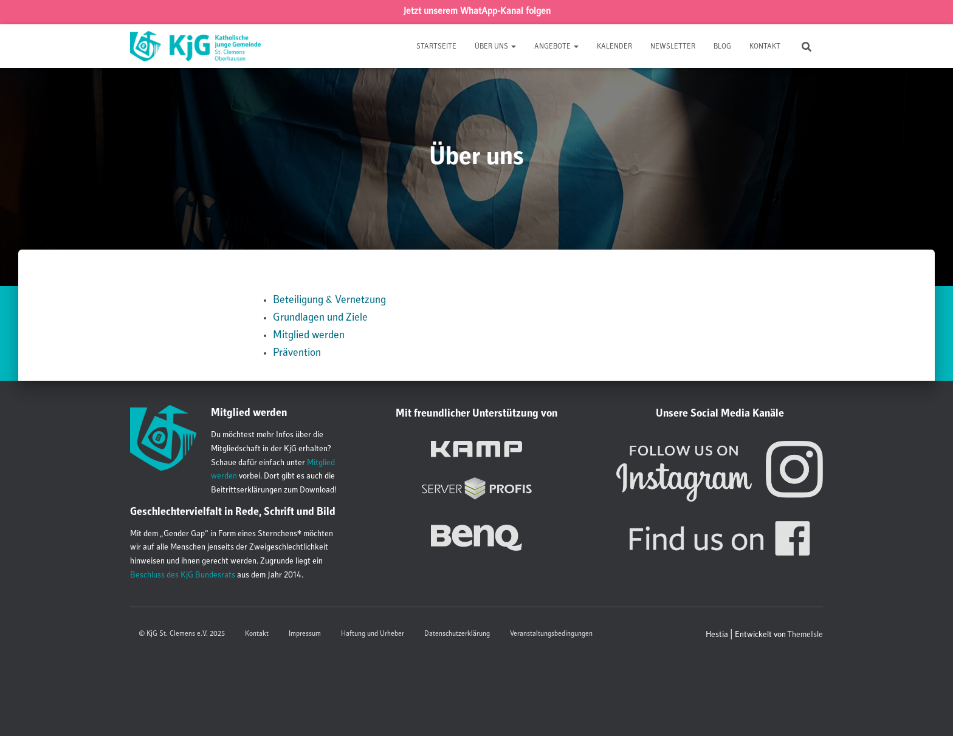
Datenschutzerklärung (457, 634)
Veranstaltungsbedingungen (551, 634)
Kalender (614, 46)
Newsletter (672, 46)
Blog (722, 46)
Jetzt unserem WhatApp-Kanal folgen (477, 12)
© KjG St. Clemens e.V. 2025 (182, 634)
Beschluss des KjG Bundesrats (182, 575)
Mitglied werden (309, 335)
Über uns (495, 46)
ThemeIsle (805, 635)
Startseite (436, 46)
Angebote (556, 46)
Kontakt (764, 46)
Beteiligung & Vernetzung (329, 300)
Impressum (305, 634)
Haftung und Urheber (372, 634)
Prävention (297, 353)
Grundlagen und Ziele (320, 318)
